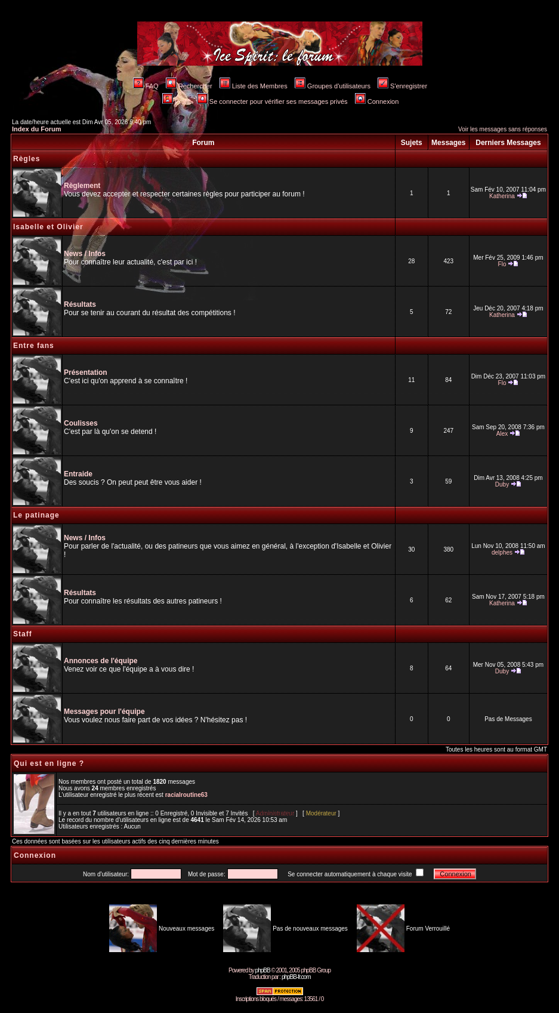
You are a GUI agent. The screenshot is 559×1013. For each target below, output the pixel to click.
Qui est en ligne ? (49, 763)
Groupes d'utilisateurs (332, 86)
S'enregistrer (402, 86)
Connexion (377, 101)
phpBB (262, 970)
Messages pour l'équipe (104, 711)
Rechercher (189, 86)
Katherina (502, 196)
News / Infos (85, 254)
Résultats (80, 304)
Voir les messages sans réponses (502, 129)
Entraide (78, 474)
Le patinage (36, 515)
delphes (502, 552)
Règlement (82, 185)
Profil (176, 101)
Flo (502, 264)
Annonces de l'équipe (101, 661)
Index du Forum (36, 129)
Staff (22, 634)
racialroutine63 (186, 795)
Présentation (85, 372)
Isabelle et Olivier (48, 227)
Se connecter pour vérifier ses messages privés (272, 101)
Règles (26, 159)
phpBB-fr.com (296, 977)
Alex (502, 433)
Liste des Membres (254, 86)
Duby (502, 484)
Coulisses (81, 423)
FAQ (146, 86)
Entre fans (33, 345)
